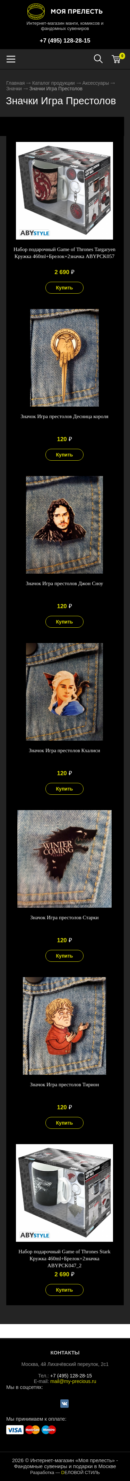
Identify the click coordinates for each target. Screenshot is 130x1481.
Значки (14, 88)
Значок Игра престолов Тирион (64, 1084)
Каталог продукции (53, 83)
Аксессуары (95, 83)
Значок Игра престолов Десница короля (64, 416)
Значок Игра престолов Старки (64, 917)
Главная (15, 83)
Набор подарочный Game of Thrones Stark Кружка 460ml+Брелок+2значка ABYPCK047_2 (64, 1258)
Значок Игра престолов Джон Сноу (64, 583)
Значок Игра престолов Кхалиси (64, 750)
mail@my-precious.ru (73, 1381)
